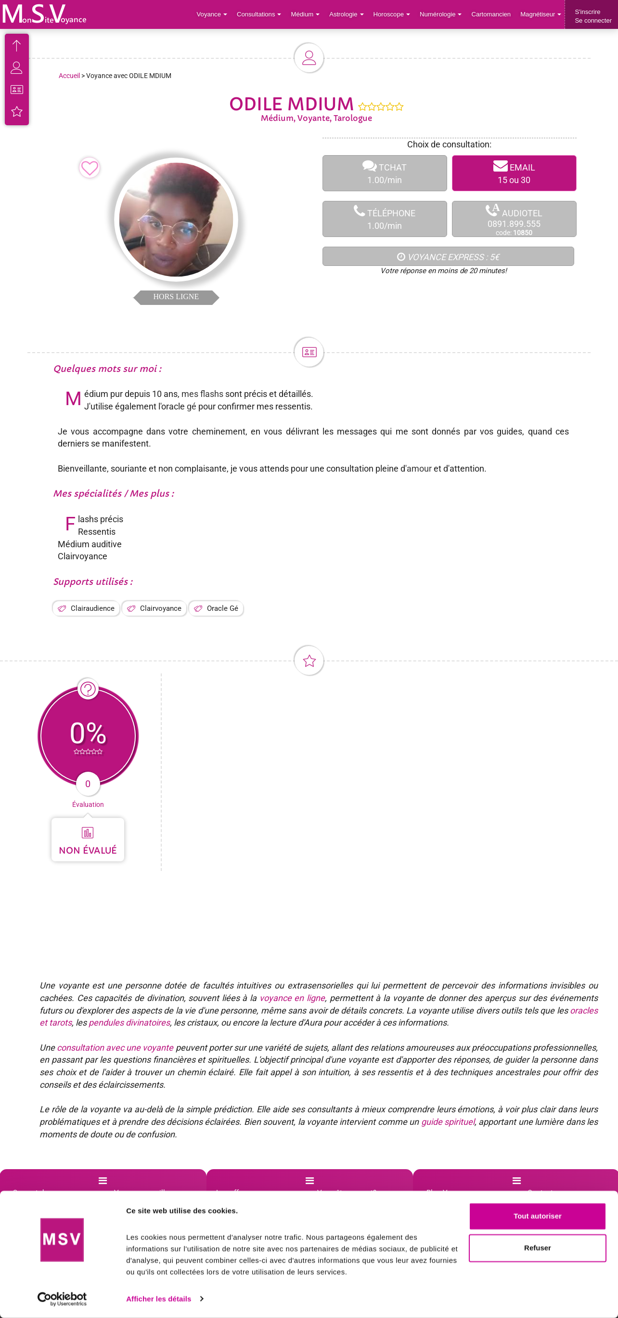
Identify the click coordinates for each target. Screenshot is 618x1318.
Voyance (214, 14)
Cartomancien (491, 14)
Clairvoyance (160, 608)
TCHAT (384, 173)
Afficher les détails (158, 1299)
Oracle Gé (222, 608)
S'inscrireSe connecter (593, 16)
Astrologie (348, 14)
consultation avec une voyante (115, 1047)
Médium (307, 14)
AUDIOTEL (514, 219)
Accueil (69, 75)
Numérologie (442, 14)
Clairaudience (93, 608)
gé (191, 406)
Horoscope (392, 14)
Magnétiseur (541, 14)
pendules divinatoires (129, 1022)
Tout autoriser (538, 1217)
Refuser (537, 1248)
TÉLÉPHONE (384, 219)
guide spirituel (448, 1122)
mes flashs (203, 394)
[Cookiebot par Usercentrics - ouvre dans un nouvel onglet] (62, 1299)
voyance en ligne (292, 998)
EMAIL (514, 173)
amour (419, 468)
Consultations (261, 14)
